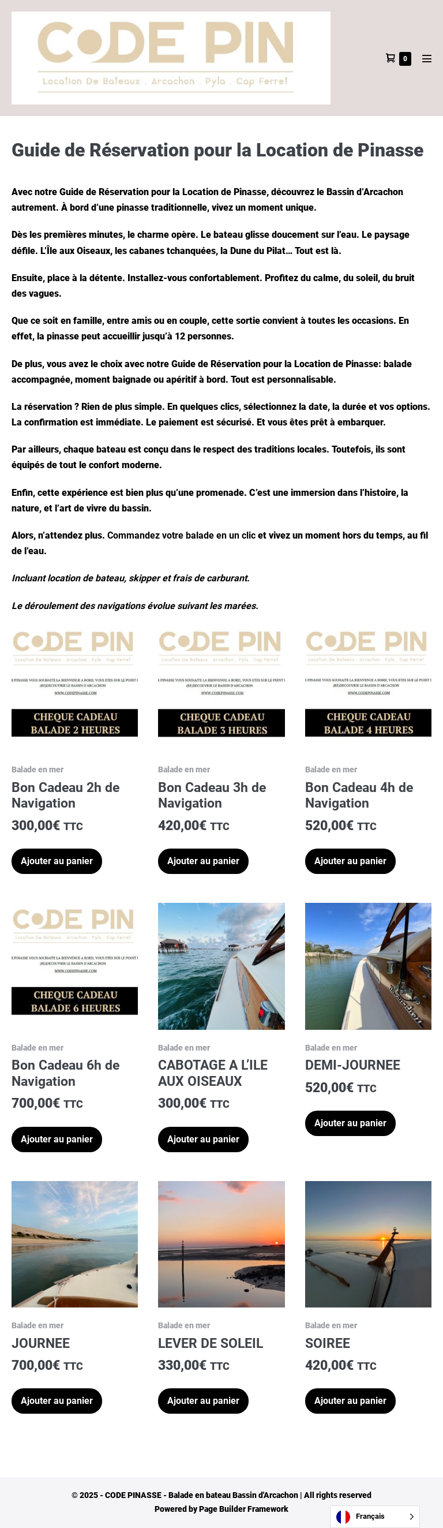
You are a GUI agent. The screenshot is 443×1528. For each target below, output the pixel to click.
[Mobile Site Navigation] (426, 58)
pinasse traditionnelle (162, 207)
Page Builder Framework (243, 1509)
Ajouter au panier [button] (57, 860)
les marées (232, 605)
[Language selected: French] (375, 1516)
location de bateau (85, 578)
